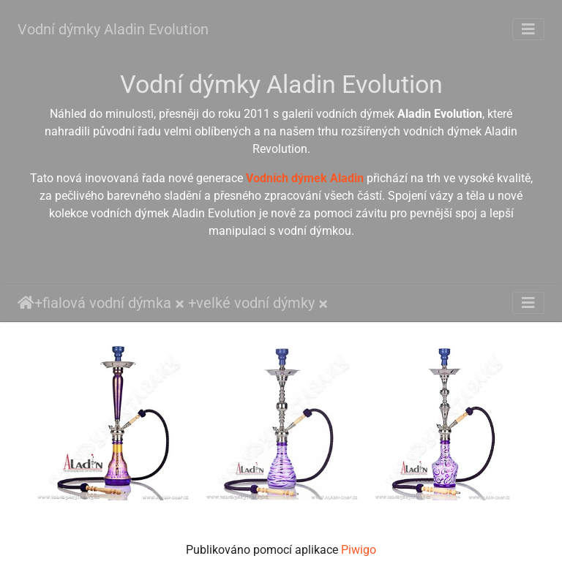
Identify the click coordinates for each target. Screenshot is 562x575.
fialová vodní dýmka (106, 303)
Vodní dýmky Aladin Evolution (113, 29)
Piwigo (358, 550)
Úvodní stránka (26, 303)
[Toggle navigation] (528, 29)
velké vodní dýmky (255, 303)
